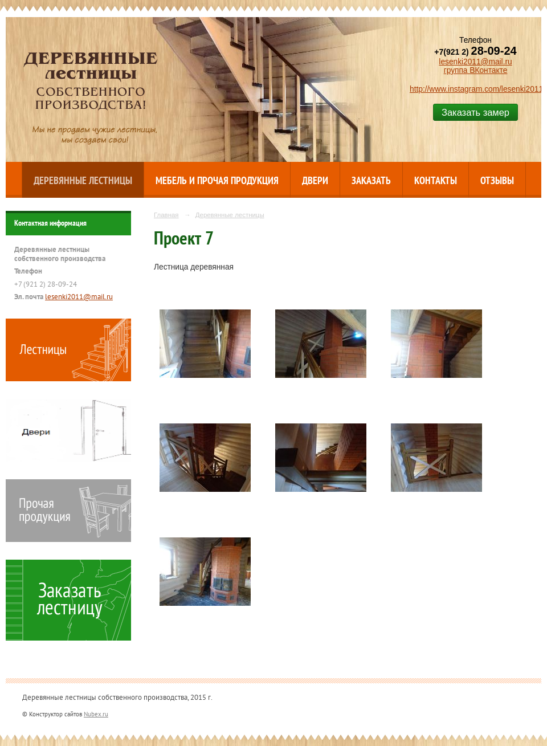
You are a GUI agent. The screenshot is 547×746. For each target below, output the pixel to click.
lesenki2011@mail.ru (475, 62)
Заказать (371, 180)
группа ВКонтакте (476, 70)
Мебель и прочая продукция (217, 180)
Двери (315, 180)
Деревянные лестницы (83, 180)
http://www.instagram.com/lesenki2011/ (477, 89)
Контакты (435, 180)
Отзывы (497, 180)
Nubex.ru (96, 714)
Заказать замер (475, 112)
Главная (166, 214)
